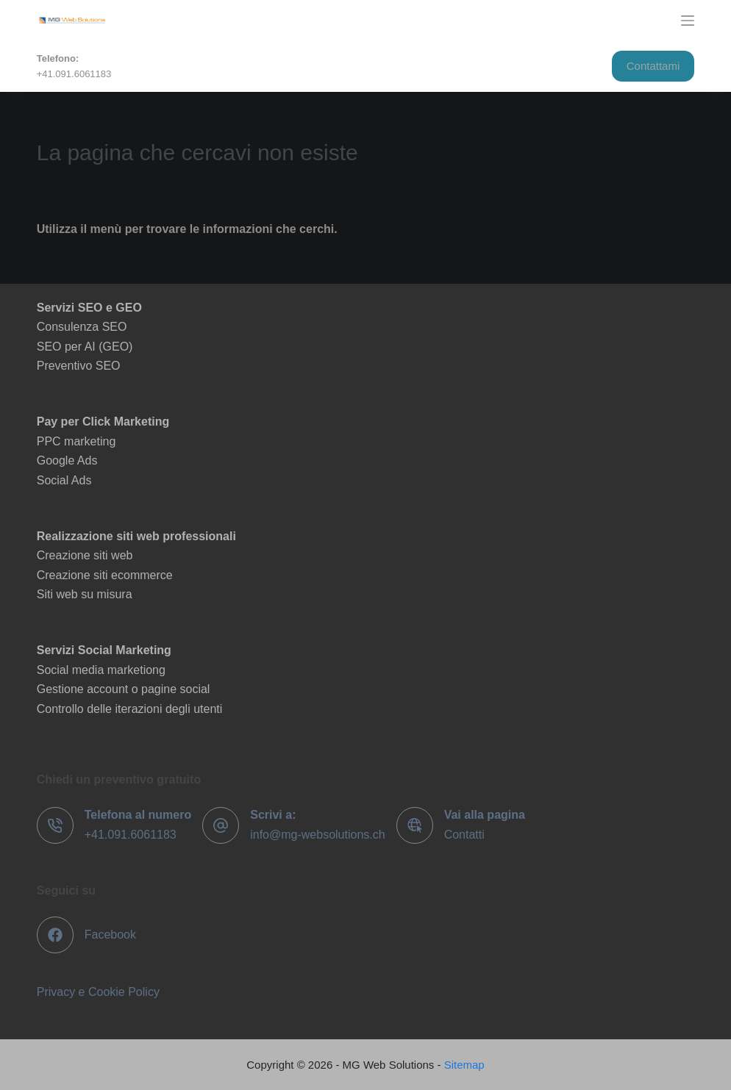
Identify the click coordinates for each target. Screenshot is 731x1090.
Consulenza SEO (82, 326)
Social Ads (64, 480)
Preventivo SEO (79, 365)
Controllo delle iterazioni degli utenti (130, 709)
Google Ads (67, 460)
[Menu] (687, 20)
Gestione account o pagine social (123, 689)
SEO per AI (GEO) (85, 346)
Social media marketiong (101, 670)
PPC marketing (76, 441)
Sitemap (464, 1064)
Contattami (653, 66)
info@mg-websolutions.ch (317, 834)
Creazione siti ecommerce (105, 575)
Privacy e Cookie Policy (98, 992)
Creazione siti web (85, 555)
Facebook (110, 934)
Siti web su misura (84, 594)
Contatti (464, 834)
